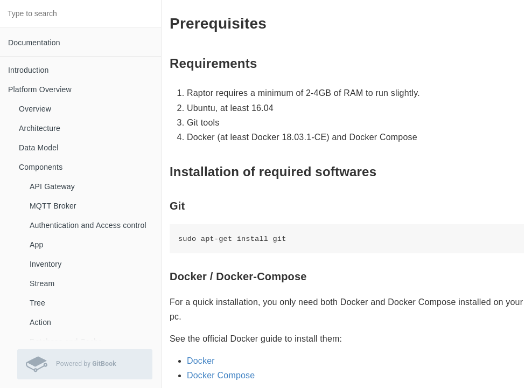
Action (40, 322)
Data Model (39, 147)
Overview (35, 109)
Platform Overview (40, 89)
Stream (42, 283)
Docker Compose (221, 375)
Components (40, 167)
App (37, 244)
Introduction (28, 70)
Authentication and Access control (88, 225)
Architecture (39, 128)
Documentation (34, 42)
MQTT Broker (53, 206)
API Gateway (52, 186)
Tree (37, 303)
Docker (201, 360)
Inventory (45, 264)
